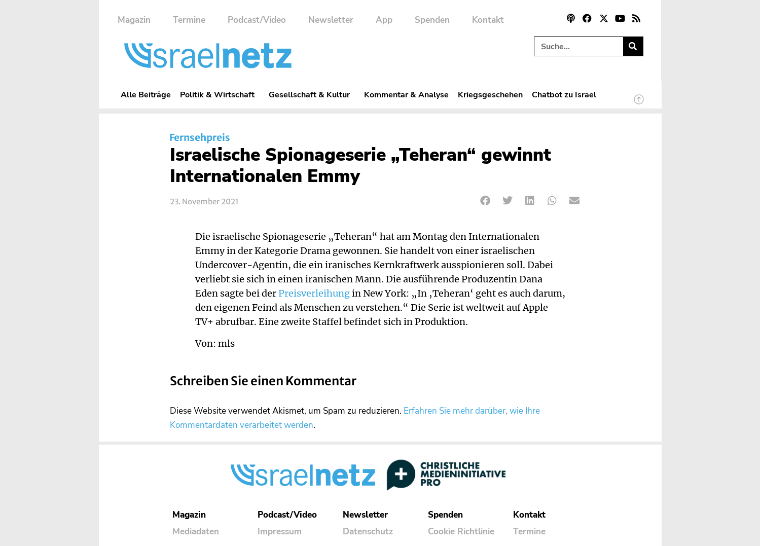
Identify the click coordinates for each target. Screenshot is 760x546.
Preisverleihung (314, 293)
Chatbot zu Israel (564, 94)
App (384, 20)
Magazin (134, 20)
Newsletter (330, 20)
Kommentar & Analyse (406, 94)
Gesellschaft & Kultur (312, 94)
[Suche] (633, 46)
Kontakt (488, 20)
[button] (486, 200)
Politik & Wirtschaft (220, 94)
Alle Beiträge (146, 94)
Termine (189, 20)
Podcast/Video (257, 20)
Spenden (432, 20)
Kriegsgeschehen (490, 94)
